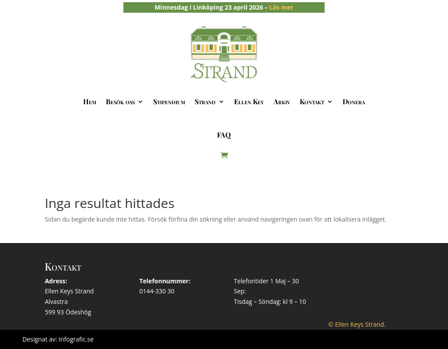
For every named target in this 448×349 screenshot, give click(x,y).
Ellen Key (249, 101)
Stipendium (169, 101)
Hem (89, 101)
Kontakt (312, 101)
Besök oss (120, 101)
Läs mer (281, 7)
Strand (205, 101)
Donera (354, 101)
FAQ (224, 134)
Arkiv (281, 101)
